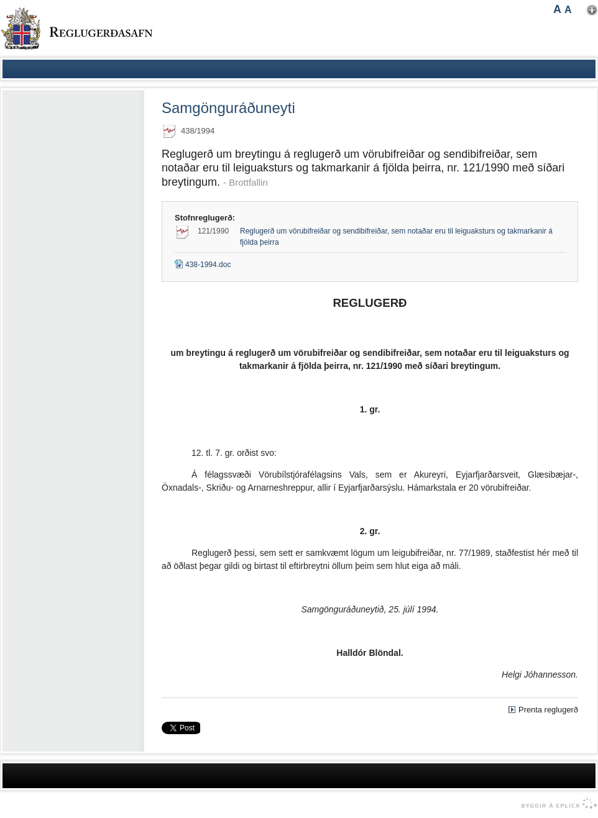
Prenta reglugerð (548, 709)
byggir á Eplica (556, 804)
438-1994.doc (203, 264)
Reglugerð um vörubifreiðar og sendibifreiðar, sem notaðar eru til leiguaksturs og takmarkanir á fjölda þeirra (396, 237)
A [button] (557, 9)
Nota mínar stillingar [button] (592, 10)
